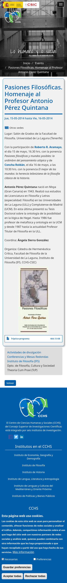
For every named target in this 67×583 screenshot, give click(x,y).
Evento (39, 63)
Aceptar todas (12, 578)
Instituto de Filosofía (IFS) (23, 361)
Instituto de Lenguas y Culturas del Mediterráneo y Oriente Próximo (33, 487)
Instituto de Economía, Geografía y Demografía (33, 456)
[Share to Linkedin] (22, 437)
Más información (23, 555)
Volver (10, 383)
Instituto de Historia (33, 472)
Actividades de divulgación (24, 352)
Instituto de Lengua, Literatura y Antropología (33, 479)
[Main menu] (60, 4)
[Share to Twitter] (16, 437)
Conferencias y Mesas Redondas (27, 357)
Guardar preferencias (17, 570)
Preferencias (43, 562)
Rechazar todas (35, 578)
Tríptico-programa (20, 338)
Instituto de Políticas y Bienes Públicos (33, 496)
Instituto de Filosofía (33, 465)
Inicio (26, 63)
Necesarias (11, 562)
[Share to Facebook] (10, 437)
